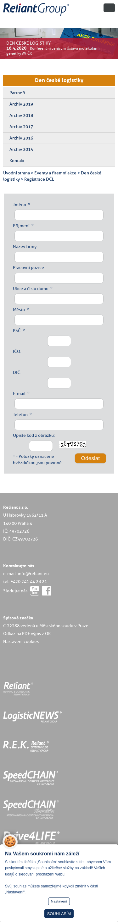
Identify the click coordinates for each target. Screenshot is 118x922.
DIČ (16, 372)
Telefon (20, 414)
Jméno (19, 204)
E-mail (19, 393)
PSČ (17, 330)
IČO (16, 351)
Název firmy (25, 246)
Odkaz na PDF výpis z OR (27, 633)
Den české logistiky (59, 80)
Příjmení (21, 225)
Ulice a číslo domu (30, 288)
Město (19, 309)
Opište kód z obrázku (33, 435)
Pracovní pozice (28, 267)
